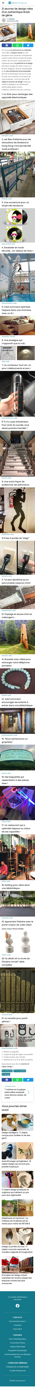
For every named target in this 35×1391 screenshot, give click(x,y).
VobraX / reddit (6, 881)
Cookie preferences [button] (17, 1370)
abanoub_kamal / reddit (8, 244)
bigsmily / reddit (6, 773)
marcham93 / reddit (7, 918)
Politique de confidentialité (17, 1367)
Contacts (17, 1325)
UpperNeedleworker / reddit (9, 418)
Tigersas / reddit (6, 821)
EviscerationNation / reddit (9, 303)
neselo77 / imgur (6, 954)
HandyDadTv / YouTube (8, 336)
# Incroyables (19, 1071)
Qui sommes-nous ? (17, 1321)
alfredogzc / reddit (7, 198)
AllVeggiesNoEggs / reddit (9, 610)
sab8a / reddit (5, 361)
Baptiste (12, 19)
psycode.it (17, 1329)
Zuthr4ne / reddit (6, 478)
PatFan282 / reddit (7, 655)
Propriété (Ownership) (17, 1350)
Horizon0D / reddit (7, 1014)
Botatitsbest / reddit (7, 135)
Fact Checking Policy (17, 1339)
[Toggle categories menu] (3, 2)
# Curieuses (7, 1071)
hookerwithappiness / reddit (9, 735)
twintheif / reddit (6, 695)
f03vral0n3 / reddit (7, 576)
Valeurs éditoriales (17, 1346)
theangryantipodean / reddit (10, 1048)
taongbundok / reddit (8, 534)
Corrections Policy (17, 1343)
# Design (6, 1074)
